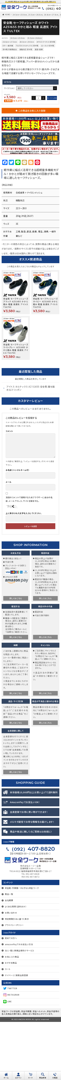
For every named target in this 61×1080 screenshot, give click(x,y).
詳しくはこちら (15, 656)
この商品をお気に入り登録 (32, 168)
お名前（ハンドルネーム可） (17, 528)
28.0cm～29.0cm (27, 42)
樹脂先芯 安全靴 (26, 49)
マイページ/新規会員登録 (16, 1033)
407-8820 (32, 907)
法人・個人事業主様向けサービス (19, 1008)
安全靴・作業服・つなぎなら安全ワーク (22, 946)
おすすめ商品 (11, 1020)
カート (7, 1027)
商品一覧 (9, 952)
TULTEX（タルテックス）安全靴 (27, 45)
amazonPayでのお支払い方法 (19, 1002)
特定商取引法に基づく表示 (17, 977)
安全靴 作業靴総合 (10, 49)
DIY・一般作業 (8, 45)
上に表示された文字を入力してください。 (24, 571)
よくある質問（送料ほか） (15, 964)
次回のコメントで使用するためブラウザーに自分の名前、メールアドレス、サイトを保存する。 (29, 557)
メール (9, 540)
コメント (9, 489)
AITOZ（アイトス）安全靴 (46, 42)
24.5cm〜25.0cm (20, 14)
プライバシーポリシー (14, 983)
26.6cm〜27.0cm (51, 14)
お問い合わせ (11, 970)
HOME (7, 14)
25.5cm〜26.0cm (35, 14)
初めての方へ (11, 996)
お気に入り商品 (12, 1014)
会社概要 (9, 958)
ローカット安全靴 (47, 45)
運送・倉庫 (39, 49)
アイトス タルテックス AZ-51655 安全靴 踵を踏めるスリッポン (31, 446)
